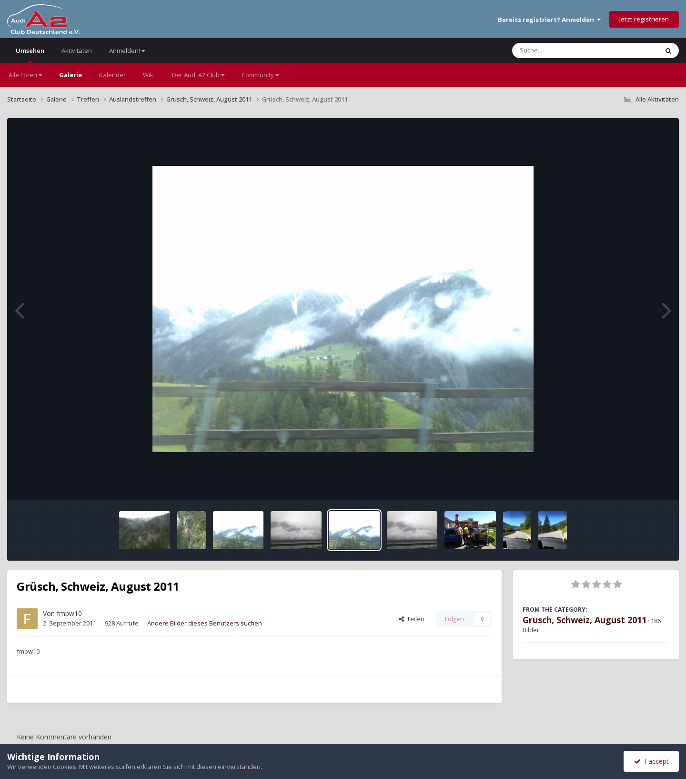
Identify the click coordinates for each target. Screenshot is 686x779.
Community (260, 75)
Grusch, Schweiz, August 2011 (584, 619)
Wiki (149, 75)
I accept (651, 761)
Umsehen (30, 54)
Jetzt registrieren (644, 19)
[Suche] (565, 50)
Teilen (411, 619)
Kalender (112, 75)
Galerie (70, 75)
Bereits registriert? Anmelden (549, 19)
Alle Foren (25, 75)
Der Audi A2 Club (198, 75)
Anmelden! (127, 50)
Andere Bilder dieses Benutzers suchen (204, 623)
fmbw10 (69, 613)
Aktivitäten (76, 50)
